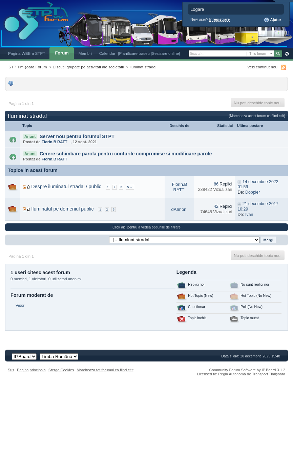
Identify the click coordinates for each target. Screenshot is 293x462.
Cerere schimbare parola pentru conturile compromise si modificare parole (126, 153)
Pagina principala (31, 370)
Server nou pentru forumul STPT (77, 136)
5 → (130, 187)
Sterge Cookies (61, 370)
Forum (61, 53)
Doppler (252, 192)
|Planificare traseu (134, 53)
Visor (20, 305)
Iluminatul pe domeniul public (62, 209)
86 (216, 184)
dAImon (179, 209)
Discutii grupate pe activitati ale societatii (88, 67)
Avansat (287, 53)
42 (216, 206)
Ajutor (272, 20)
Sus (11, 370)
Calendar (107, 53)
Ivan (249, 214)
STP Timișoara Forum (27, 67)
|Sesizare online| (165, 53)
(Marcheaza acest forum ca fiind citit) (257, 116)
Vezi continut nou (262, 67)
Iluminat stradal (142, 67)
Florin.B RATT (54, 142)
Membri (85, 53)
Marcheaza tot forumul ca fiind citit (105, 370)
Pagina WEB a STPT (26, 53)
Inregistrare (219, 19)
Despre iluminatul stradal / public (66, 186)
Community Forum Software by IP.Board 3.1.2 (247, 370)
